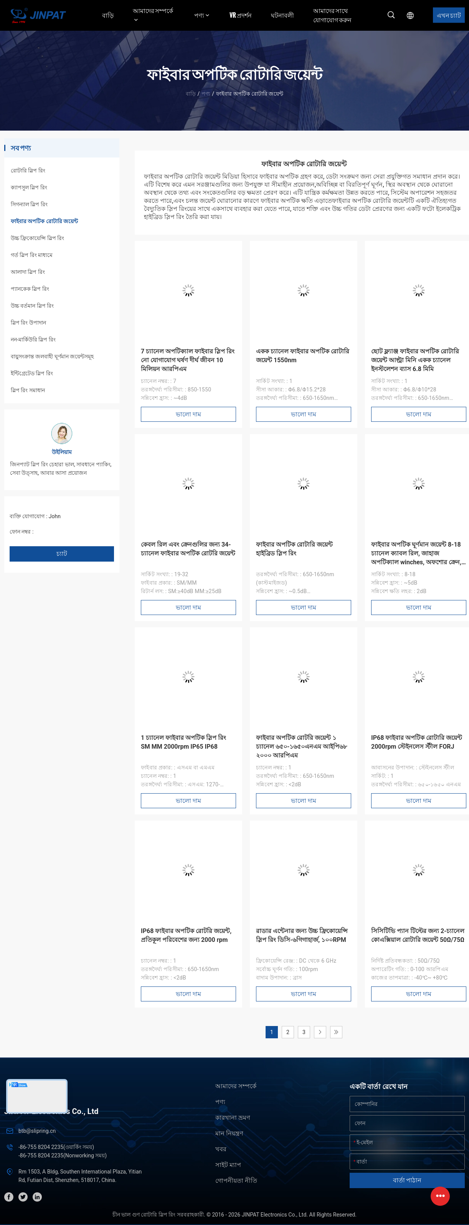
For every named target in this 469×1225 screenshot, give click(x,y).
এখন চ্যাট (449, 15)
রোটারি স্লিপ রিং (28, 170)
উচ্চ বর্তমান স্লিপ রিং (32, 306)
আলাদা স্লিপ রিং (28, 272)
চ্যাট (61, 553)
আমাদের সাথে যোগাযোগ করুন (332, 15)
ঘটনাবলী (282, 15)
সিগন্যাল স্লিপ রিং (29, 204)
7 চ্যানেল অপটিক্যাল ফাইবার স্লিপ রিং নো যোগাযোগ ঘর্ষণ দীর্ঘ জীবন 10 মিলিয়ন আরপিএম (187, 360)
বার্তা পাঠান (407, 1180)
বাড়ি (108, 15)
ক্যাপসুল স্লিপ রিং (29, 187)
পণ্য (205, 94)
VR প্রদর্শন (241, 15)
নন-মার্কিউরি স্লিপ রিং (33, 340)
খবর (220, 1149)
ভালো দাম (188, 414)
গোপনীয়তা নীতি (236, 1180)
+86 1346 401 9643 (58, 532)
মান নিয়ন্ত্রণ (229, 1133)
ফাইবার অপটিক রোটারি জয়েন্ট (44, 221)
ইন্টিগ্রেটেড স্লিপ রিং (32, 373)
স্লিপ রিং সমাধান (28, 390)
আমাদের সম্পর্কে (235, 1086)
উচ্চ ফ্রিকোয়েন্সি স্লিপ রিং (37, 238)
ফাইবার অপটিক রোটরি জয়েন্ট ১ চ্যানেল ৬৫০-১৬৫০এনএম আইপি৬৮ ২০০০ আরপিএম (301, 746)
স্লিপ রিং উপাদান (28, 323)
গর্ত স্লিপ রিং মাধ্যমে (32, 255)
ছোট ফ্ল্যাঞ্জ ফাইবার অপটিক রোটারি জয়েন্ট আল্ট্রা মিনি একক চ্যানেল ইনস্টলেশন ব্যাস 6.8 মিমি (415, 360)
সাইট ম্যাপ (228, 1165)
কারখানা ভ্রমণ (232, 1117)
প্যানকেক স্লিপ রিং (30, 289)
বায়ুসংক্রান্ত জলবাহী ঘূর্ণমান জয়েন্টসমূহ (52, 356)
